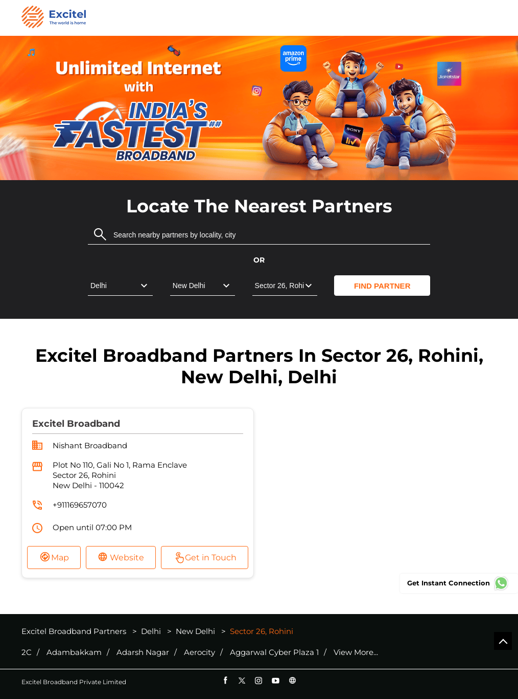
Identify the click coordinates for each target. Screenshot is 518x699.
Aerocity (199, 652)
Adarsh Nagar (142, 652)
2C (26, 652)
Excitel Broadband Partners (74, 631)
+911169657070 (80, 505)
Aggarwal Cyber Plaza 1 (274, 652)
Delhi (151, 631)
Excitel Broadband (76, 423)
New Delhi (195, 631)
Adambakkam (74, 652)
